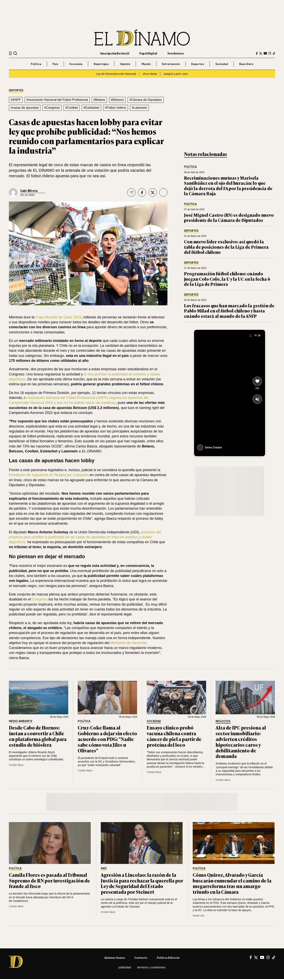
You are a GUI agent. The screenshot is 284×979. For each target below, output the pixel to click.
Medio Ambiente (20, 721)
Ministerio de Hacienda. (129, 643)
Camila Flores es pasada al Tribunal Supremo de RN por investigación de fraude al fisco (49, 880)
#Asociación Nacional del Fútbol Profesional (57, 99)
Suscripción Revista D (114, 53)
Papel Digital (148, 53)
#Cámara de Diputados (145, 99)
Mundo (146, 64)
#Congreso (52, 107)
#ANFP (16, 99)
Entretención (171, 64)
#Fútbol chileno (115, 107)
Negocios (223, 721)
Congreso (40, 599)
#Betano (99, 99)
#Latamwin (139, 107)
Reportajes (101, 64)
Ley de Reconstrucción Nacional (116, 73)
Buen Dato (246, 64)
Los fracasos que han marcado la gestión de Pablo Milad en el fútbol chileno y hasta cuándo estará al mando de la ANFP (229, 310)
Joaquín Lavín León (175, 73)
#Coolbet (71, 107)
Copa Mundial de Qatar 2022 (58, 317)
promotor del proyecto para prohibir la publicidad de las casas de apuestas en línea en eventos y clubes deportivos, (85, 537)
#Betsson (117, 99)
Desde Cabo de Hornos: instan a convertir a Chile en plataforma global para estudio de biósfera (37, 736)
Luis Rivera (28, 190)
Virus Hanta (149, 73)
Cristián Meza (16, 765)
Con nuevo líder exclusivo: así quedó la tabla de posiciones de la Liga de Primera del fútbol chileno (226, 246)
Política (36, 64)
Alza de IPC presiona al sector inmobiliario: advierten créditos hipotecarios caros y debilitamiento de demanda (241, 741)
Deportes (197, 64)
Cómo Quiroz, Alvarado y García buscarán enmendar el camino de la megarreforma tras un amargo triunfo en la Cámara (232, 883)
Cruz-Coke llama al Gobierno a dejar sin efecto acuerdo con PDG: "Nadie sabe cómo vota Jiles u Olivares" (107, 739)
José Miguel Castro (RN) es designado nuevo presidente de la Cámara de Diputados (229, 217)
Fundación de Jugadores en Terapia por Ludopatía (49, 475)
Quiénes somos (114, 957)
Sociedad (221, 64)
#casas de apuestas (25, 107)
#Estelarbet (91, 107)
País (55, 64)
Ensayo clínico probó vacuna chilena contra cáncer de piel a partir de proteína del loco (174, 736)
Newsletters (175, 53)
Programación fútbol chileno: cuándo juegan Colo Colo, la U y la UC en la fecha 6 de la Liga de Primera (227, 278)
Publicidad (125, 967)
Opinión (125, 64)
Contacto (140, 957)
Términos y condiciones (151, 967)
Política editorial (168, 957)
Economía (75, 64)
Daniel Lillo (198, 915)
